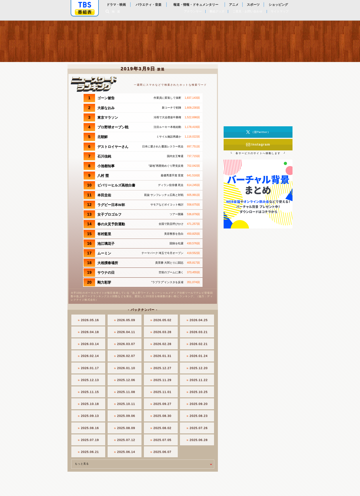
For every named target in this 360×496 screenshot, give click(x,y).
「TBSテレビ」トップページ (84, 5)
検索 (117, 11)
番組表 (85, 12)
